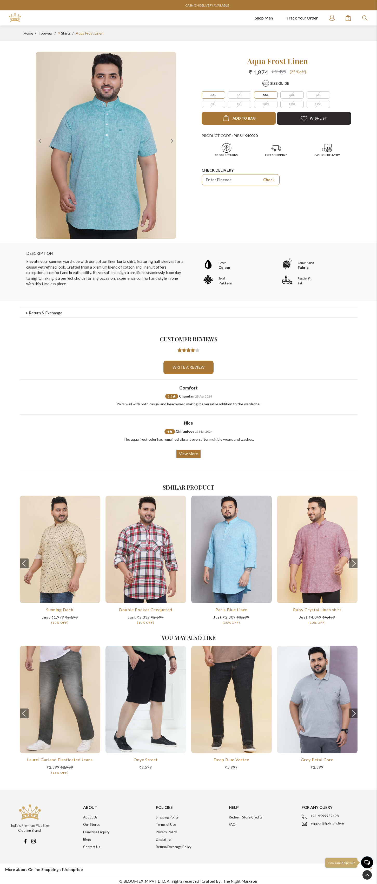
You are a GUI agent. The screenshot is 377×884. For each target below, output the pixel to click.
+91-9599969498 (325, 813)
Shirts (66, 33)
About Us (90, 814)
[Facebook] (25, 838)
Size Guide (279, 83)
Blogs (87, 837)
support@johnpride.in (327, 820)
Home (28, 33)
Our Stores (91, 822)
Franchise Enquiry (96, 829)
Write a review (188, 364)
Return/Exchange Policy (173, 844)
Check (269, 179)
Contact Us (91, 844)
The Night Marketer (240, 878)
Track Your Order (302, 17)
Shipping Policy (167, 814)
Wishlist (314, 119)
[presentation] (24, 561)
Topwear (45, 33)
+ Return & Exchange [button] (43, 310)
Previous (40, 140)
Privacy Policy (166, 829)
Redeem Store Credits (245, 814)
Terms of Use (166, 822)
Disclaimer (164, 837)
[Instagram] (33, 838)
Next (172, 140)
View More (188, 451)
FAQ (232, 822)
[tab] (188, 310)
